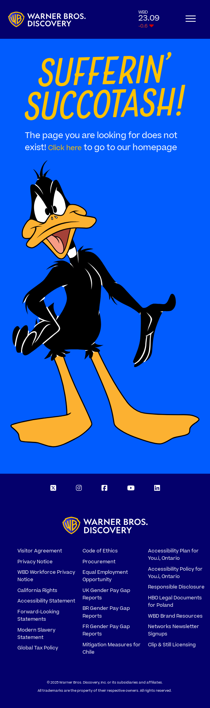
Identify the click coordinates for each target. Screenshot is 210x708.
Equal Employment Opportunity (105, 576)
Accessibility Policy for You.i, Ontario (175, 573)
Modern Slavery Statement (36, 634)
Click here (65, 148)
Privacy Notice (35, 561)
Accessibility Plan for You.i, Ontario (173, 554)
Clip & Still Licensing (172, 644)
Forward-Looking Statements (38, 615)
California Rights (37, 590)
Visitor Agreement (39, 550)
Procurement (99, 561)
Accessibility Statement (46, 600)
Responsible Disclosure (176, 586)
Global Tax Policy (37, 647)
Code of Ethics (100, 550)
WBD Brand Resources (175, 616)
